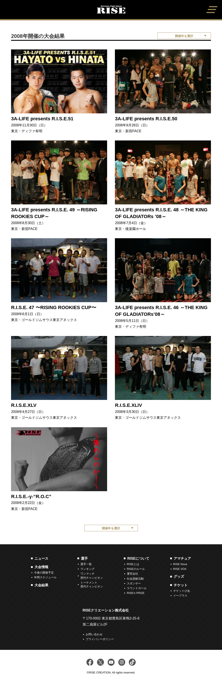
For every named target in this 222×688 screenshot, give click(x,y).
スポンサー (134, 583)
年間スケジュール (45, 577)
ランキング (87, 569)
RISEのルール (136, 569)
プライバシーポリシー (100, 639)
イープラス (180, 595)
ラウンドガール (137, 588)
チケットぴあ (181, 590)
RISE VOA (179, 569)
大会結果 (41, 585)
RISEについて (138, 558)
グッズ (179, 576)
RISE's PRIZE (135, 593)
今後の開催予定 (44, 572)
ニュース (41, 558)
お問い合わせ (94, 634)
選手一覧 (86, 564)
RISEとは (133, 564)
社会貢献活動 (135, 578)
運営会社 (132, 573)
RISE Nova (180, 564)
